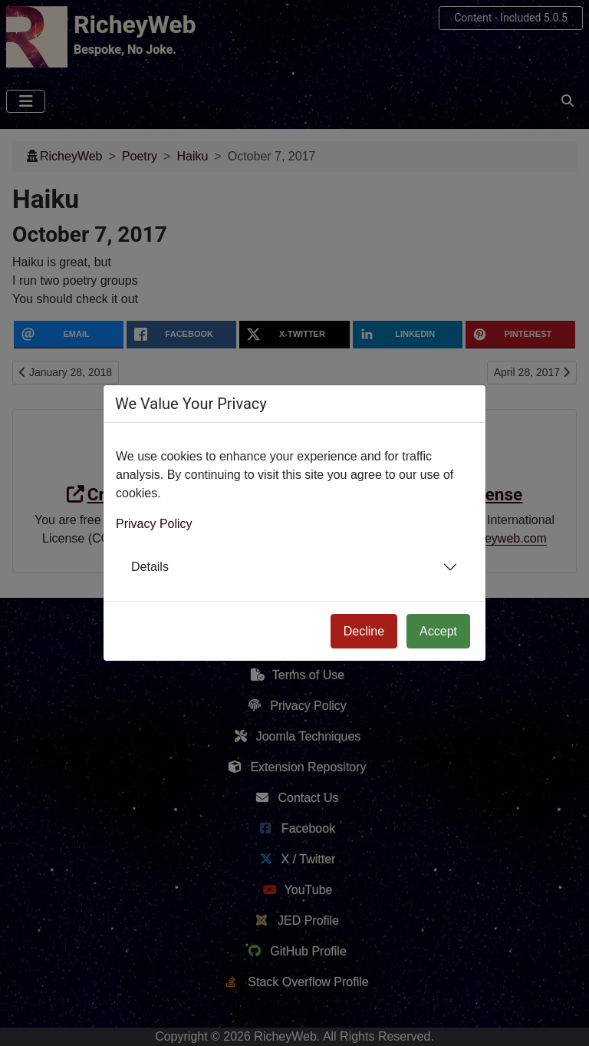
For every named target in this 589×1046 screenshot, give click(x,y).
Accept (438, 631)
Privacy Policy (154, 523)
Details (150, 566)
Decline (364, 631)
